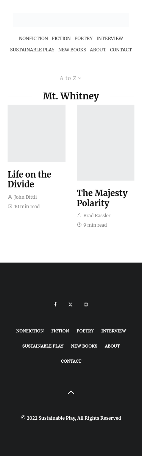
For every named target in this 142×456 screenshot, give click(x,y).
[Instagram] (86, 304)
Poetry (84, 38)
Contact (121, 50)
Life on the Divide (29, 180)
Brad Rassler (94, 215)
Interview (110, 38)
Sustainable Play (32, 50)
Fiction (61, 38)
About (98, 50)
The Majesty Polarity (102, 198)
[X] (70, 304)
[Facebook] (55, 304)
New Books (72, 50)
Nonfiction (33, 38)
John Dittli (22, 197)
